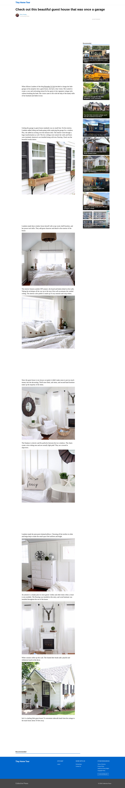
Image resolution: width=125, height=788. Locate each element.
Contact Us (78, 766)
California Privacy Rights (103, 768)
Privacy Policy (101, 766)
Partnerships (79, 764)
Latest (58, 764)
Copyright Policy (101, 770)
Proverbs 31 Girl (49, 86)
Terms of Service (102, 764)
